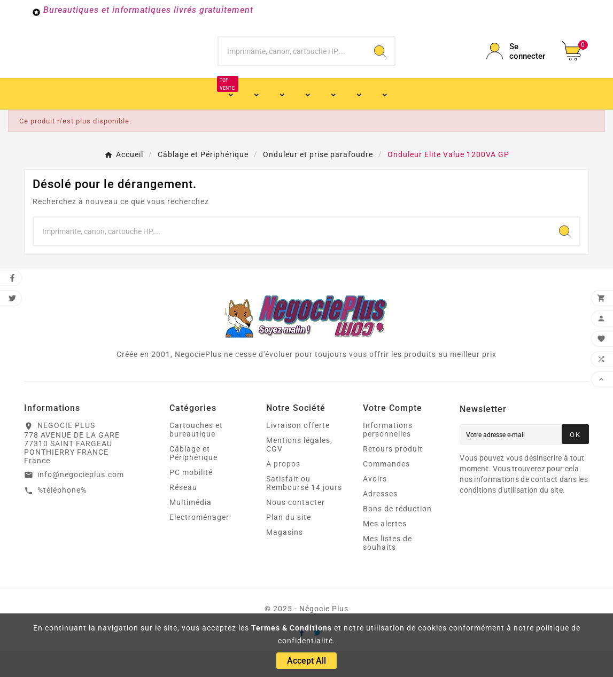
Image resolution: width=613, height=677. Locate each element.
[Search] (380, 64)
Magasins (284, 558)
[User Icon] (517, 64)
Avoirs (375, 505)
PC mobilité (191, 498)
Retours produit (393, 475)
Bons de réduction (397, 535)
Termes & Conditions (291, 628)
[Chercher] (292, 64)
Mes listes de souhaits (387, 569)
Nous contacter (295, 528)
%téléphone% (62, 516)
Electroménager (199, 543)
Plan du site (288, 543)
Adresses (380, 520)
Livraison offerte (298, 451)
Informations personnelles (388, 455)
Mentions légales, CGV (299, 470)
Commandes (386, 490)
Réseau (183, 513)
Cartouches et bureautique (196, 455)
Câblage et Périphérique (193, 479)
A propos (283, 490)
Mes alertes (385, 550)
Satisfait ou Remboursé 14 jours (304, 509)
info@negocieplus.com (80, 500)
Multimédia (190, 528)
